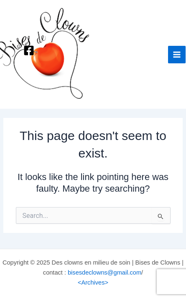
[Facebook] (28, 50)
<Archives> (93, 282)
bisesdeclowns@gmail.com (104, 272)
